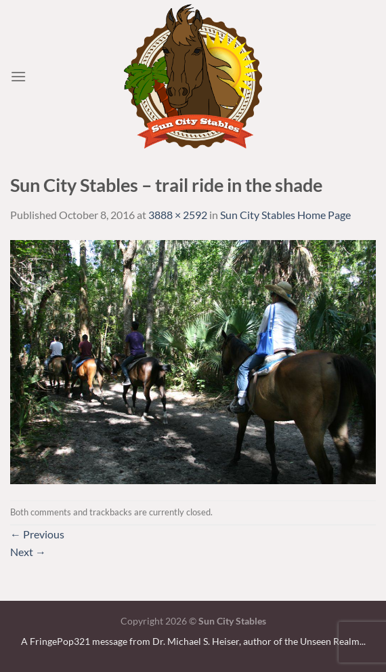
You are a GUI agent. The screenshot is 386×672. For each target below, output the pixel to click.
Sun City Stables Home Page (285, 214)
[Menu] (18, 76)
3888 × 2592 (177, 214)
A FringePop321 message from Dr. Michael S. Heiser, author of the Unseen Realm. (191, 641)
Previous (37, 534)
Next (28, 551)
